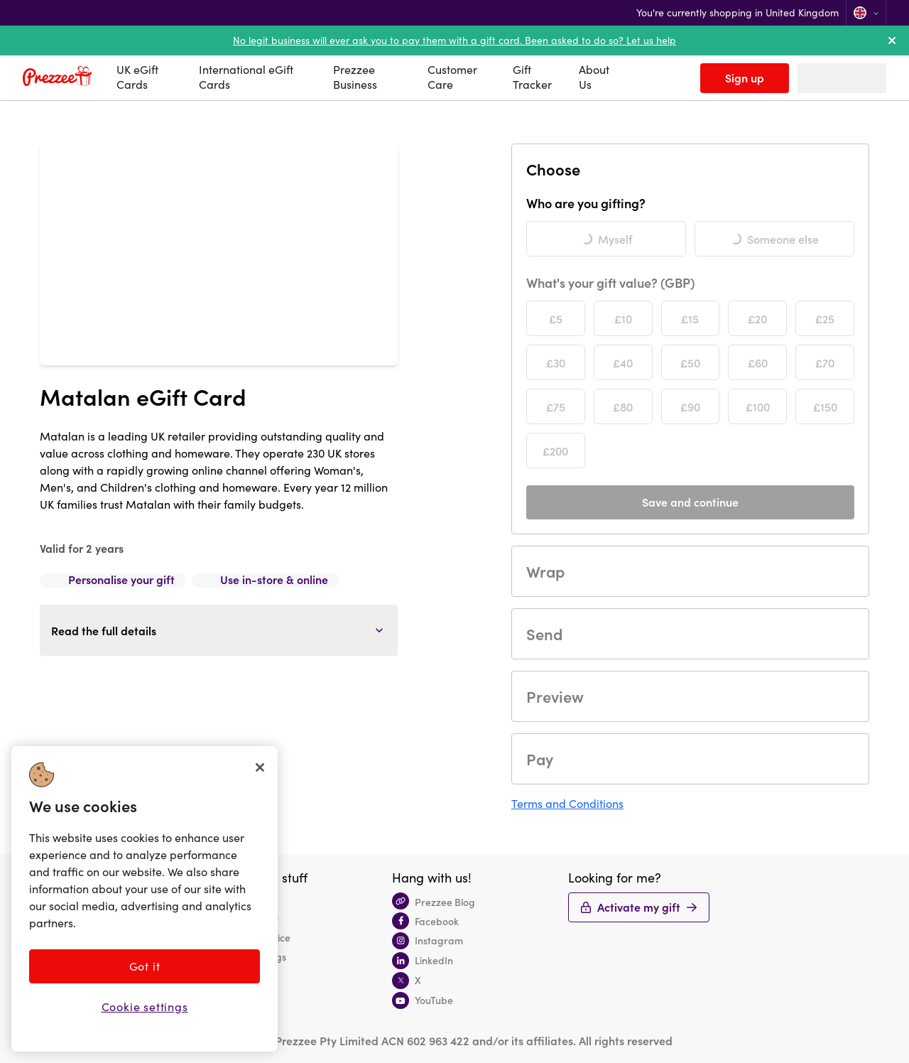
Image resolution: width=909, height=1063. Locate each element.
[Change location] (866, 13)
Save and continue (690, 501)
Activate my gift (638, 906)
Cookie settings (145, 1006)
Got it (144, 966)
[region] (144, 899)
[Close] (260, 767)
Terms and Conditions (567, 803)
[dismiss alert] (892, 40)
